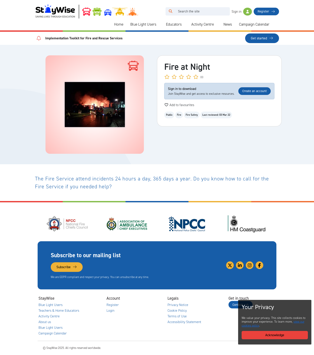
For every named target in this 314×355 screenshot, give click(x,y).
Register (266, 11)
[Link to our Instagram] (249, 265)
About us (44, 322)
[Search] (202, 11)
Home (118, 24)
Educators (174, 24)
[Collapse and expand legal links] (206, 298)
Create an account (254, 91)
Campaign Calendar (254, 24)
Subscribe (66, 267)
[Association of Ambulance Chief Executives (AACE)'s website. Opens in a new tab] (127, 224)
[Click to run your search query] (171, 11)
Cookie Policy (177, 310)
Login (110, 310)
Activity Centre (202, 24)
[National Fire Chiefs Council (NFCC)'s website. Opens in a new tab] (68, 224)
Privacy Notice (177, 305)
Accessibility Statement (184, 322)
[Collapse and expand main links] (84, 298)
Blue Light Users (143, 24)
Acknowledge (274, 335)
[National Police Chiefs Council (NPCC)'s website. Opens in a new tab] (187, 224)
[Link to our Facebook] (259, 265)
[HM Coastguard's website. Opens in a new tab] (247, 224)
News (227, 24)
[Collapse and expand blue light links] (159, 24)
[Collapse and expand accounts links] (145, 298)
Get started (262, 38)
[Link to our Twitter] (230, 265)
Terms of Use (177, 316)
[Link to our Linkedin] (240, 265)
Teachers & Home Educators (58, 310)
